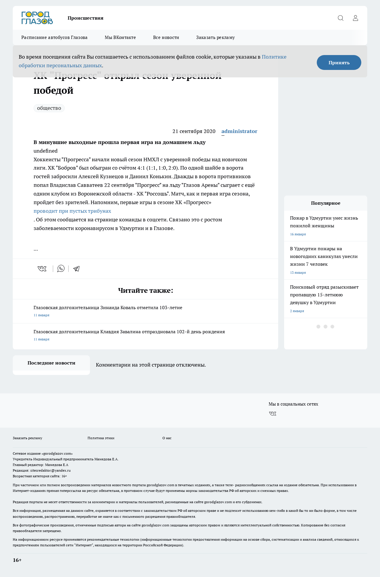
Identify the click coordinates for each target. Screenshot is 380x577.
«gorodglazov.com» (57, 453)
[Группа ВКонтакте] (272, 414)
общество (49, 107)
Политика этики (101, 438)
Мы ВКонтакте (120, 37)
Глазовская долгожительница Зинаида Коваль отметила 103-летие (145, 311)
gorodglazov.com (160, 485)
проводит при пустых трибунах (72, 210)
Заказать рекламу (215, 37)
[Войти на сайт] (355, 18)
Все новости (166, 37)
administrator (239, 131)
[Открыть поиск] (340, 18)
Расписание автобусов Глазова (54, 37)
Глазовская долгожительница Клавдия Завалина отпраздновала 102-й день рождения (145, 336)
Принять (339, 62)
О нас (167, 438)
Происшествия (85, 18)
